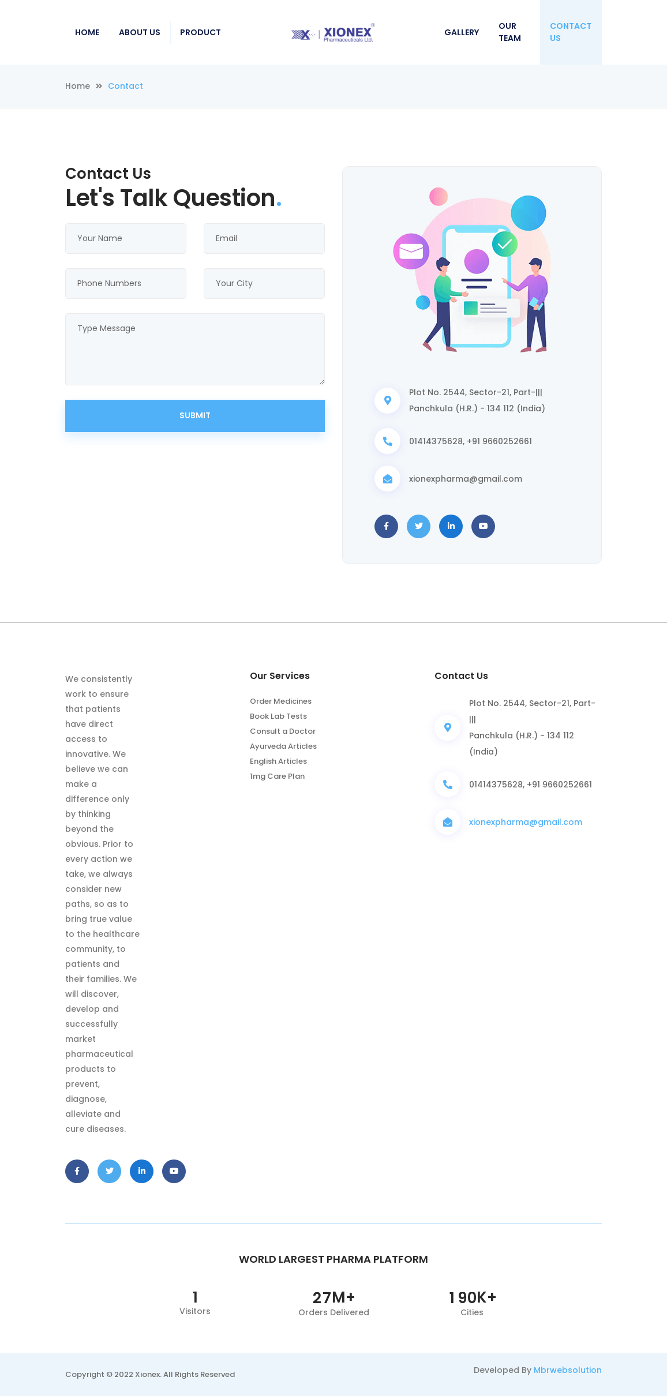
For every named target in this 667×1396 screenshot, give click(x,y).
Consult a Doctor (283, 731)
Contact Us (570, 32)
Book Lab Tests (278, 716)
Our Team (510, 32)
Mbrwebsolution (568, 1370)
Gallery (461, 32)
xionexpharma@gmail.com (525, 822)
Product (200, 32)
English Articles (278, 761)
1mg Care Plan (277, 776)
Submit (195, 415)
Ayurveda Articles (283, 746)
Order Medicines (281, 701)
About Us (139, 32)
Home (87, 32)
